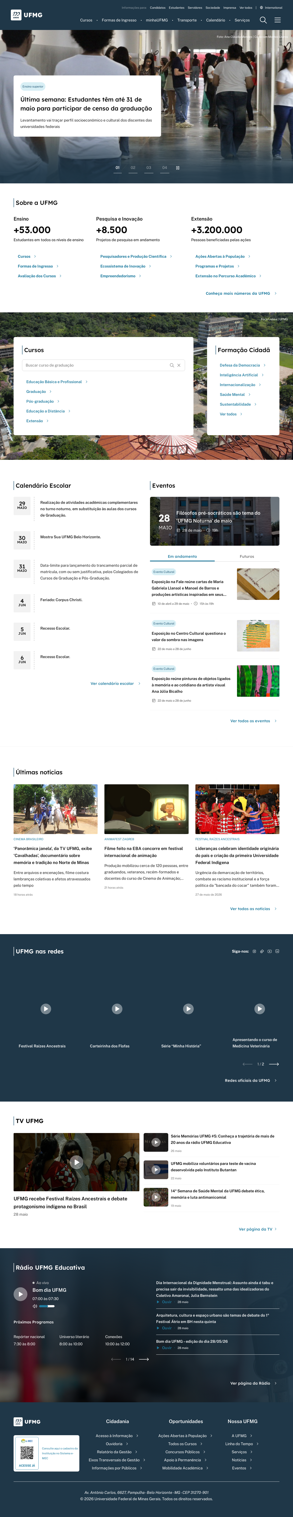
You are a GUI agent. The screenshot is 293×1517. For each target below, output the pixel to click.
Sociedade (213, 7)
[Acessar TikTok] (262, 951)
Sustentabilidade (239, 404)
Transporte (187, 20)
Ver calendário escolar (116, 683)
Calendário (215, 20)
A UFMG (239, 1435)
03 (148, 167)
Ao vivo (40, 1282)
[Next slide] (273, 1064)
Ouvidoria (114, 1444)
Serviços (242, 20)
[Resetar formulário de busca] (178, 365)
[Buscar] (172, 365)
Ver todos (246, 7)
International (271, 7)
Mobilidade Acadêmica (182, 1468)
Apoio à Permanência (182, 1460)
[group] (46, 1008)
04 (164, 167)
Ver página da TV (258, 1229)
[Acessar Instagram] (254, 951)
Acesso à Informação (114, 1435)
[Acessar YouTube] (270, 951)
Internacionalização (241, 384)
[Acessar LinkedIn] (277, 951)
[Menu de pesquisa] (263, 20)
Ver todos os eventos (254, 720)
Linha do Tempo (239, 1444)
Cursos (86, 20)
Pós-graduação (43, 401)
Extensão (38, 421)
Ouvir (164, 1302)
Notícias (239, 1460)
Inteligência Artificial (242, 375)
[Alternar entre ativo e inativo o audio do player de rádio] (35, 1306)
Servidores (195, 7)
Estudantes (176, 7)
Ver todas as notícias (254, 908)
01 (118, 167)
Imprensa (229, 7)
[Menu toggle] (277, 20)
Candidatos (157, 7)
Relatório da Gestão (114, 1452)
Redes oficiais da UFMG (251, 1080)
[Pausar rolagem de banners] (177, 168)
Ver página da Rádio (254, 1383)
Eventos (239, 1468)
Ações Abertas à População (182, 1435)
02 (133, 167)
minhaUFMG (157, 20)
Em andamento (182, 556)
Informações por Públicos (114, 1468)
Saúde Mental (236, 394)
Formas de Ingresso (119, 20)
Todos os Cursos (182, 1444)
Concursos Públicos (182, 1452)
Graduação (39, 391)
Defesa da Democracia (243, 365)
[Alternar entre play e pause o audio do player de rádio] (20, 1294)
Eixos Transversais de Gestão (114, 1460)
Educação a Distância (48, 411)
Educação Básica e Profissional (57, 382)
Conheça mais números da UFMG (242, 293)
